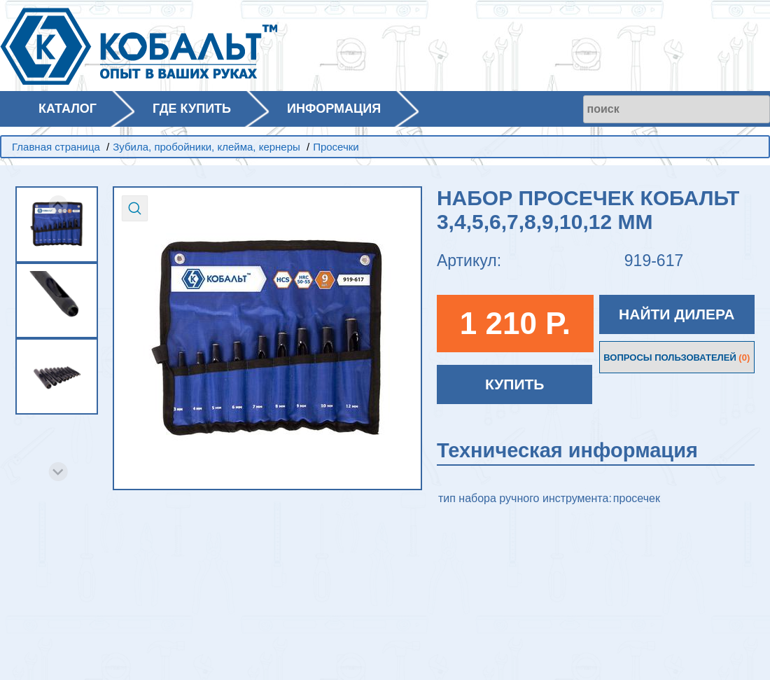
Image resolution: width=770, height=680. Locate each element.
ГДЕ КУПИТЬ (192, 109)
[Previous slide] (58, 204)
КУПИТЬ (515, 384)
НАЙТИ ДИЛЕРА (676, 314)
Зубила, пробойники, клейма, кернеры (206, 147)
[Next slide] (58, 471)
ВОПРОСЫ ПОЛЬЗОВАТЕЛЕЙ (676, 357)
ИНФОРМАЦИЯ (334, 109)
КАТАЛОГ (67, 109)
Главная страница (56, 147)
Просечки (336, 147)
